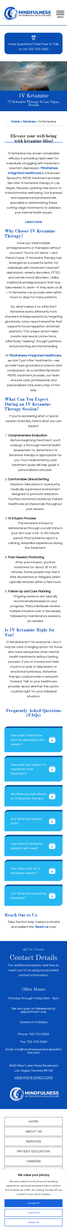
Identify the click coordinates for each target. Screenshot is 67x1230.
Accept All (33, 1203)
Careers (33, 1161)
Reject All (33, 1222)
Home (15, 121)
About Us (33, 1131)
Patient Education (33, 1151)
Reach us (42, 927)
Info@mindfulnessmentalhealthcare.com (38, 1051)
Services (29, 121)
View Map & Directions (33, 1077)
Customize (33, 1213)
